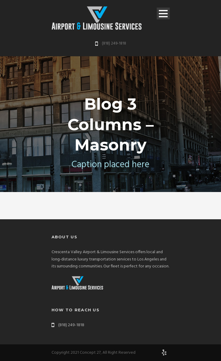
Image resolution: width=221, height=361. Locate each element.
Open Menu (163, 13)
